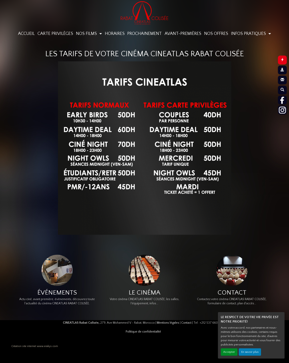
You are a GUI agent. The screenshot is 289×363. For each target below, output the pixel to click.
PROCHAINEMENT (144, 33)
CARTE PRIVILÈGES (55, 33)
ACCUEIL (26, 33)
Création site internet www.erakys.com (34, 346)
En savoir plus (250, 351)
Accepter (229, 351)
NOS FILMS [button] (87, 33)
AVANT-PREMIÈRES (183, 33)
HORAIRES (115, 33)
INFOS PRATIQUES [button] (249, 33)
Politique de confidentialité (143, 331)
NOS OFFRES (216, 33)
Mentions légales (168, 323)
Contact (186, 323)
